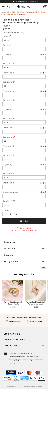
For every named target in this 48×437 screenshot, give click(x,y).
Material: (6, 83)
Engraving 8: (8, 230)
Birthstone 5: (8, 166)
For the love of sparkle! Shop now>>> (24, 2)
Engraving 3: (8, 138)
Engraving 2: (8, 120)
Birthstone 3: (8, 129)
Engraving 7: (8, 212)
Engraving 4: (8, 157)
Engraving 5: (8, 175)
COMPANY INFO (12, 381)
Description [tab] (9, 289)
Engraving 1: (8, 102)
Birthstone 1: (8, 93)
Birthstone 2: (8, 111)
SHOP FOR (11, 12)
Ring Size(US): (9, 249)
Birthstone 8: (8, 221)
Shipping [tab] (8, 302)
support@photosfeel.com (24, 401)
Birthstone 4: (8, 148)
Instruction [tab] (9, 296)
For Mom (20, 12)
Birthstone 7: (8, 203)
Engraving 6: (8, 194)
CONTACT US (10, 393)
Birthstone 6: (8, 184)
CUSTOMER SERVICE (14, 387)
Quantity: (7, 258)
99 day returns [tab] (11, 309)
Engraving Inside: (10, 239)
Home (3, 12)
